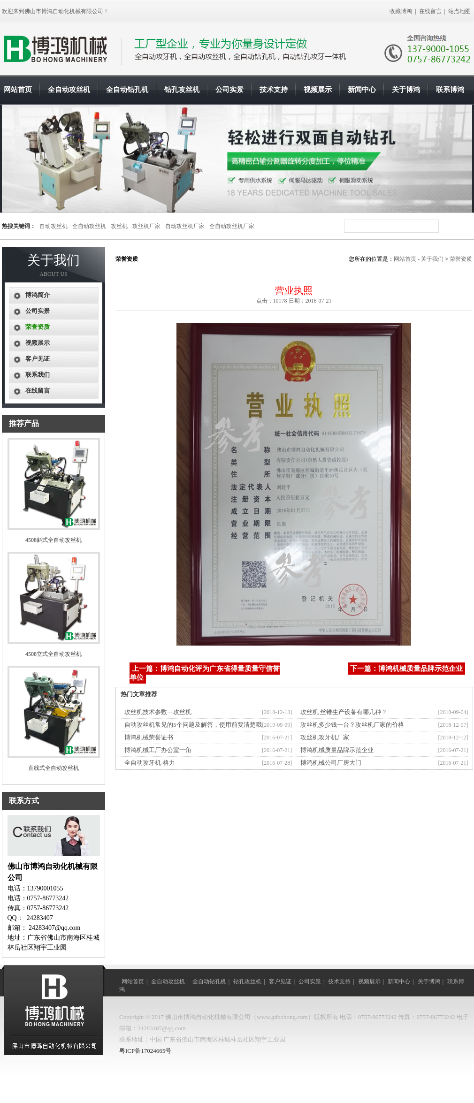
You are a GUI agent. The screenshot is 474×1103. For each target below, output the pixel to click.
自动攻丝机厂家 (185, 226)
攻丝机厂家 (146, 226)
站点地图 (459, 11)
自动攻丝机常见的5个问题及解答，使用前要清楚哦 (193, 724)
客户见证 (37, 358)
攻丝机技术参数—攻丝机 (157, 711)
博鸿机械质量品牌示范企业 (337, 749)
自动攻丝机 (53, 226)
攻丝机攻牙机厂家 (324, 737)
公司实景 (229, 89)
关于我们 (432, 259)
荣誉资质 (461, 259)
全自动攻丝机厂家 (231, 226)
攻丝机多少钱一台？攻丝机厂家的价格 (352, 724)
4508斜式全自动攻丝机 (53, 540)
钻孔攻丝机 (181, 89)
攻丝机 (119, 226)
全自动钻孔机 (127, 89)
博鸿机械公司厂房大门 (330, 762)
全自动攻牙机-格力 (149, 762)
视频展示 (318, 89)
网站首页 (18, 89)
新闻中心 (362, 89)
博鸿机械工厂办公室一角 (157, 749)
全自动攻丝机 (69, 89)
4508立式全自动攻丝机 (53, 654)
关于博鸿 (406, 89)
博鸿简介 (37, 294)
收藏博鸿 (401, 11)
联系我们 (37, 374)
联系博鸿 (450, 89)
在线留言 (430, 11)
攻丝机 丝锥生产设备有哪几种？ (343, 711)
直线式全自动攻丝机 (53, 768)
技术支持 (274, 89)
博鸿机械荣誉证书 (148, 737)
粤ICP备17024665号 (145, 1050)
